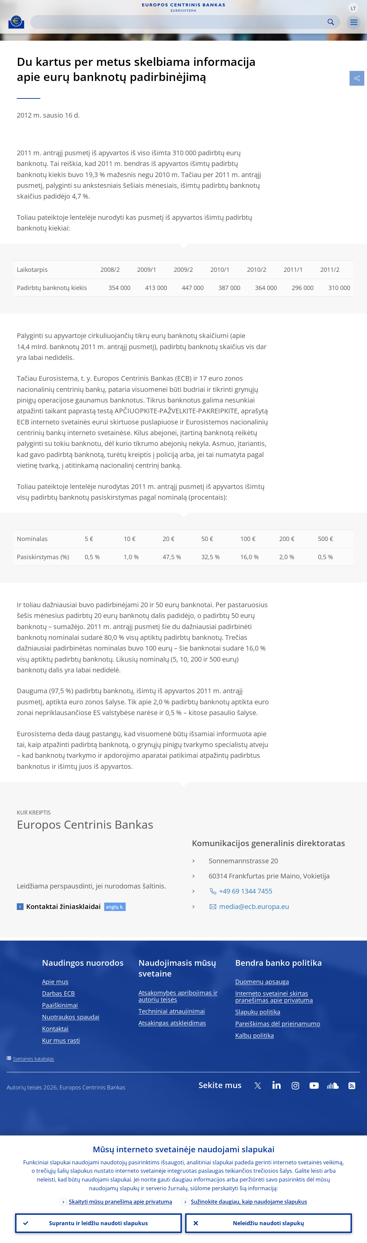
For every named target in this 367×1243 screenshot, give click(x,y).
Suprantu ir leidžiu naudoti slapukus (98, 1223)
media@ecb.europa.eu (254, 906)
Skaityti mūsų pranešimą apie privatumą (120, 1201)
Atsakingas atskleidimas (172, 1023)
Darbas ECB (58, 993)
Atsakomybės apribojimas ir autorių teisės (177, 996)
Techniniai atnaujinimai (171, 1011)
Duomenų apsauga (262, 982)
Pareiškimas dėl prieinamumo (277, 1024)
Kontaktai (55, 1029)
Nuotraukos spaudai (70, 1017)
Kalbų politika (254, 1035)
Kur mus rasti (61, 1040)
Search (330, 22)
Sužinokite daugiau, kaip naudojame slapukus (249, 1201)
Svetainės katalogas (33, 1058)
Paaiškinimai (60, 1005)
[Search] (179, 22)
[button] (353, 8)
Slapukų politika (257, 1012)
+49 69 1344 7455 (245, 891)
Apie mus (55, 982)
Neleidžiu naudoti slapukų (268, 1223)
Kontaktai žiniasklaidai (63, 906)
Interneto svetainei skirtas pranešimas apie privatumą (274, 996)
